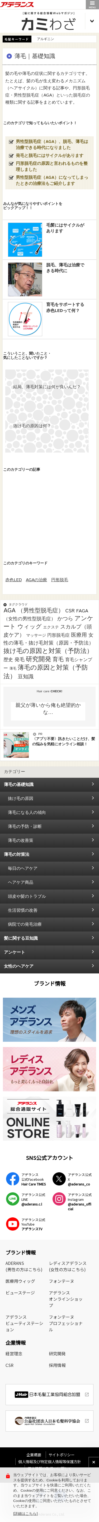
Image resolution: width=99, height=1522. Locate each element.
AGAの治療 (36, 580)
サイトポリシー (61, 1454)
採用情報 (57, 1365)
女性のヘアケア (19, 966)
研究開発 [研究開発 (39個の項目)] (38, 659)
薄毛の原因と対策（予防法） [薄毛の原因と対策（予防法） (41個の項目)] (45, 672)
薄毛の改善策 (20, 841)
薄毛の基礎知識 (19, 785)
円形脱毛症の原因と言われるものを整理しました (52, 166)
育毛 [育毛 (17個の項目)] (58, 660)
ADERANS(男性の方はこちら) (24, 1266)
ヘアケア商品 (20, 883)
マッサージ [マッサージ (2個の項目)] (36, 635)
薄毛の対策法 (16, 855)
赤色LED (13, 580)
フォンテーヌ (61, 1281)
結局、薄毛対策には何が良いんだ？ (47, 387)
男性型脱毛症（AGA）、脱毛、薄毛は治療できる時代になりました (52, 145)
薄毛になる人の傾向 (27, 813)
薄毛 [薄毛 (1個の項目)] (13, 668)
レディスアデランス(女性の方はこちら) (68, 1266)
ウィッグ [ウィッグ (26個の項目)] (29, 627)
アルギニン (45, 39)
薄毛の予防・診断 (25, 827)
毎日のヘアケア (22, 869)
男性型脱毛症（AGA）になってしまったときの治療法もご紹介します (52, 180)
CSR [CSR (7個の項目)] (70, 611)
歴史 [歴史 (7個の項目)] (8, 659)
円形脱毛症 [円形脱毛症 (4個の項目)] (58, 635)
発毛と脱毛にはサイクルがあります (49, 156)
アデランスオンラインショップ (66, 1298)
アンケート (14, 952)
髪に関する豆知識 (21, 938)
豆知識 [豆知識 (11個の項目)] (26, 676)
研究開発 (57, 1353)
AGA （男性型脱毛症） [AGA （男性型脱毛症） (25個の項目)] (33, 611)
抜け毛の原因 (20, 799)
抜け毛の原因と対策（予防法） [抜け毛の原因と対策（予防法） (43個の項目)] (48, 651)
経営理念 (14, 1353)
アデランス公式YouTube (33, 1224)
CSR (9, 1365)
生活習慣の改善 (22, 911)
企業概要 (35, 1454)
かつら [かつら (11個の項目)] (65, 618)
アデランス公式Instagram (80, 1201)
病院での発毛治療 (25, 924)
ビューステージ (20, 1292)
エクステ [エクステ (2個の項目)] (51, 627)
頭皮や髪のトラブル (27, 897)
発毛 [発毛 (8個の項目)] (20, 659)
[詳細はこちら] (25, 1513)
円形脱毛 (59, 580)
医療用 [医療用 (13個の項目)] (79, 635)
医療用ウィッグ (20, 1281)
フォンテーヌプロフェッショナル (66, 1323)
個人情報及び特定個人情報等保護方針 (49, 1461)
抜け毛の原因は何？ (32, 426)
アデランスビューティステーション (24, 1323)
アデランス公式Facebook (33, 1179)
